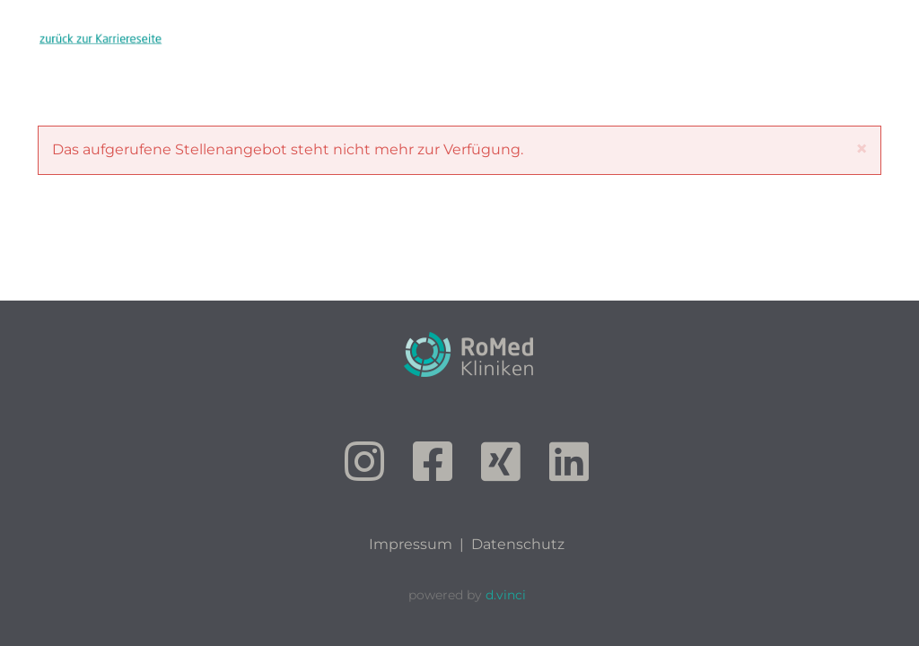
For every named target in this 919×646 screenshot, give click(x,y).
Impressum (410, 544)
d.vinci (506, 595)
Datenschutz (518, 544)
